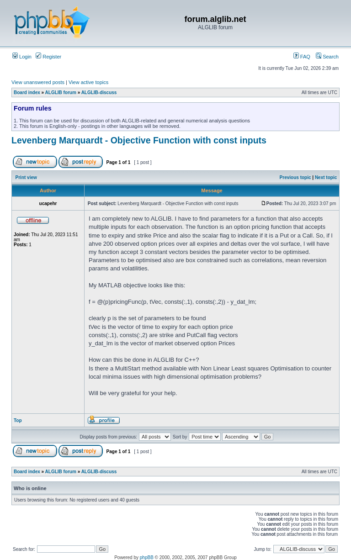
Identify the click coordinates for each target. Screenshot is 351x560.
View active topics (88, 82)
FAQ (301, 56)
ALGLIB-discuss (99, 92)
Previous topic (295, 177)
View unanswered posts (37, 82)
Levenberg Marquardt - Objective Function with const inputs (138, 140)
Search (327, 56)
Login (22, 56)
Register (48, 56)
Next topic (326, 177)
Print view (26, 177)
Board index (27, 92)
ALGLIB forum (60, 92)
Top (18, 420)
